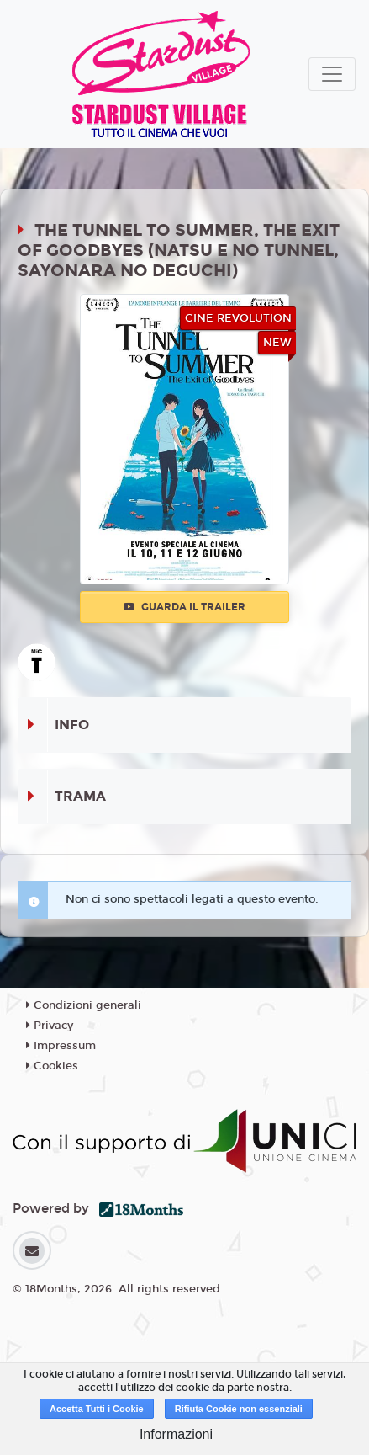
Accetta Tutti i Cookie (97, 1409)
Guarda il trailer (184, 607)
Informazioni (176, 1434)
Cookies (52, 1066)
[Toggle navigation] (332, 74)
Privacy (49, 1025)
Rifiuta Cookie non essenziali (239, 1409)
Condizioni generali (83, 1005)
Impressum (61, 1046)
